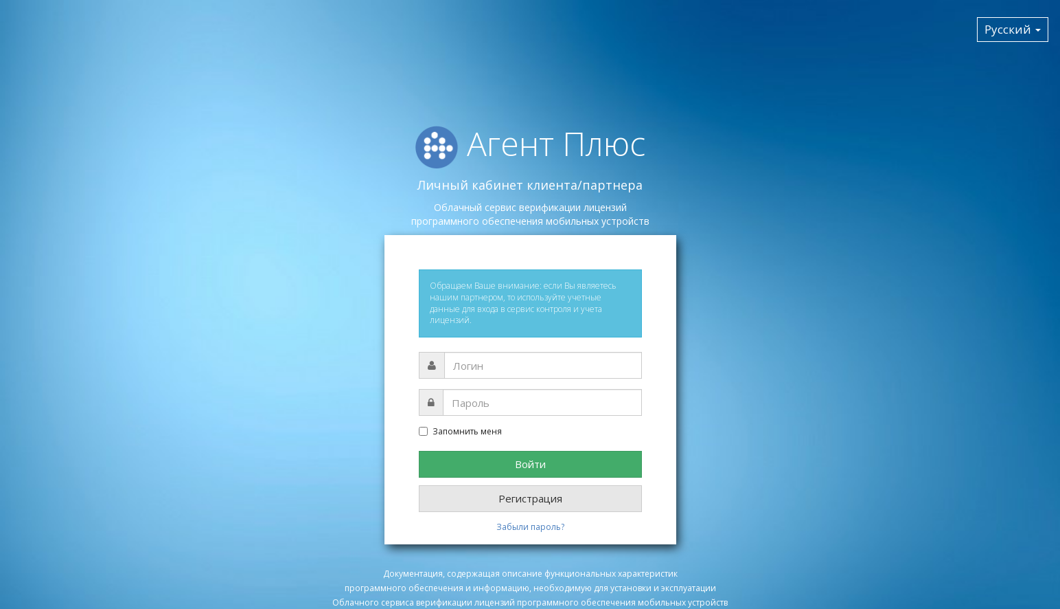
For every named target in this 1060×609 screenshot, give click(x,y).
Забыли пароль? (530, 527)
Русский (1012, 29)
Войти (530, 464)
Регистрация (530, 498)
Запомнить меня (460, 431)
